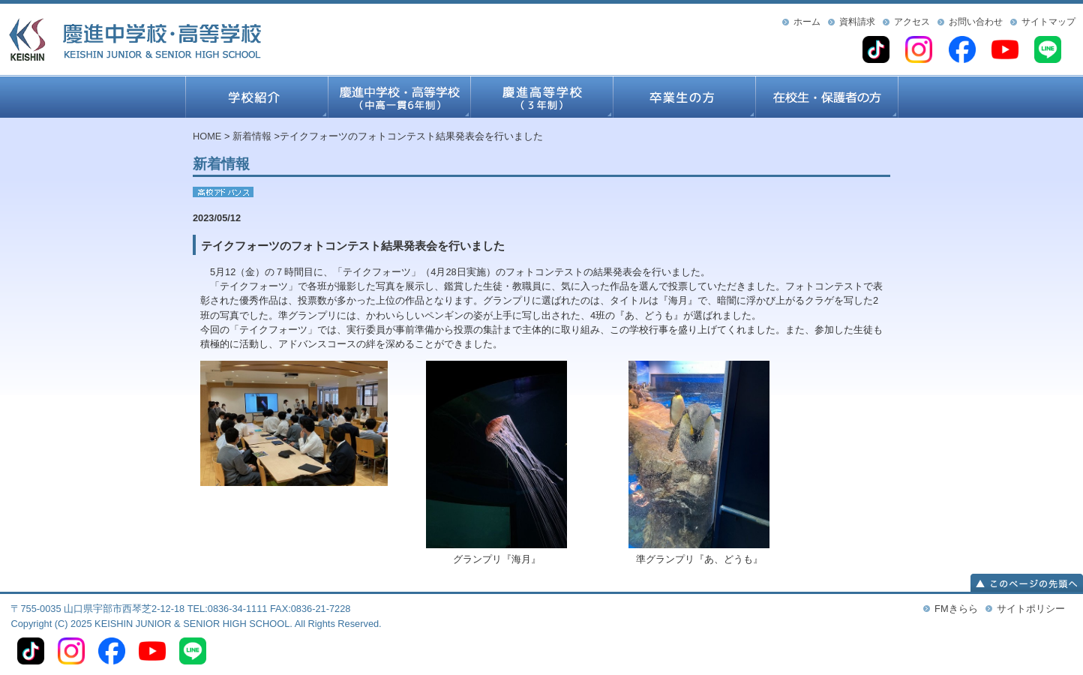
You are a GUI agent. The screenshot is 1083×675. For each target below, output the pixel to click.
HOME (207, 136)
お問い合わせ (976, 21)
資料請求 (857, 21)
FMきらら (955, 608)
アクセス (912, 21)
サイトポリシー (1031, 608)
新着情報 (252, 136)
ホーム (807, 21)
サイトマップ (1049, 21)
